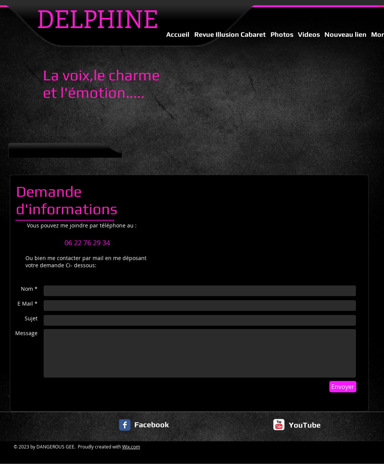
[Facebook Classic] (125, 425)
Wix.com (131, 447)
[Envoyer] (342, 386)
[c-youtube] (279, 424)
